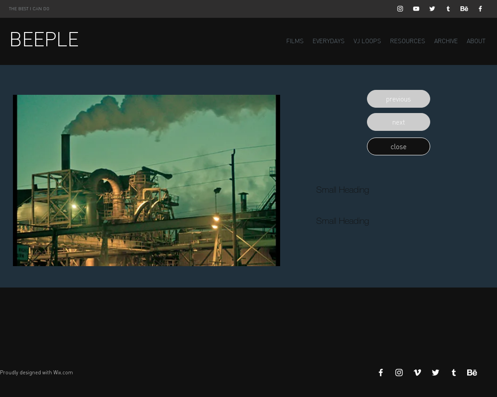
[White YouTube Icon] (416, 8)
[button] (398, 99)
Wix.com (63, 372)
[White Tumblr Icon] (448, 8)
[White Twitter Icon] (432, 8)
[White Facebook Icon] (480, 8)
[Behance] (464, 8)
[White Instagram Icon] (400, 8)
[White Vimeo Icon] (417, 372)
